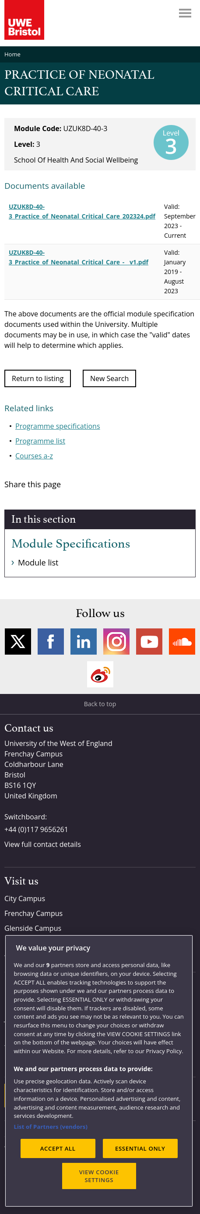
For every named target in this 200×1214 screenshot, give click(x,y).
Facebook (51, 641)
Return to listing (37, 378)
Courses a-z (34, 456)
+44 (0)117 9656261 (36, 829)
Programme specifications (57, 426)
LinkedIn (83, 641)
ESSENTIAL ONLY (140, 1148)
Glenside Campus (32, 928)
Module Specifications (70, 544)
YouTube (149, 641)
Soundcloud (182, 641)
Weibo (100, 674)
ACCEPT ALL (58, 1148)
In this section (43, 519)
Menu (185, 13)
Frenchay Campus (33, 913)
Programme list (40, 441)
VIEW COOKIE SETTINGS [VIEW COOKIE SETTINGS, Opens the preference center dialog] (99, 1176)
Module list (38, 562)
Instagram (116, 641)
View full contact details (42, 844)
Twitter (18, 641)
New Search (109, 378)
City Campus (24, 898)
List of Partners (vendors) (51, 1127)
